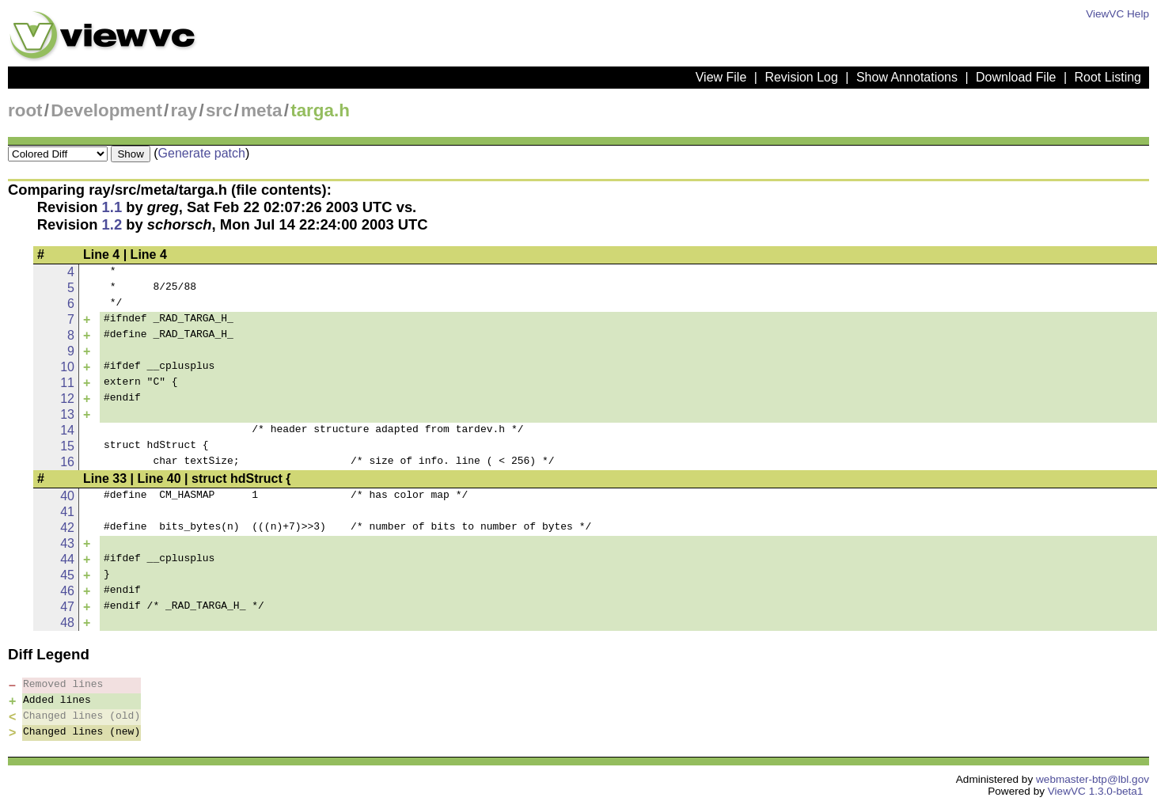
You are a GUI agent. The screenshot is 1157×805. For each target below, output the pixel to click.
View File (721, 77)
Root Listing (1108, 77)
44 (67, 559)
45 (67, 575)
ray (184, 110)
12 (67, 398)
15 (67, 446)
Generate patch (201, 153)
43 (67, 543)
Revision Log (801, 77)
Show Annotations (907, 77)
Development (106, 110)
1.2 (112, 224)
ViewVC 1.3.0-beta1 (1096, 791)
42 (67, 527)
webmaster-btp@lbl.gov (1092, 779)
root (25, 110)
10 (67, 367)
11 (67, 382)
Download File (1016, 77)
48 (67, 622)
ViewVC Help (1117, 14)
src (219, 110)
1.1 (112, 207)
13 (67, 414)
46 (67, 591)
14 (67, 430)
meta (261, 110)
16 (67, 462)
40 (67, 496)
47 (67, 606)
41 (67, 511)
